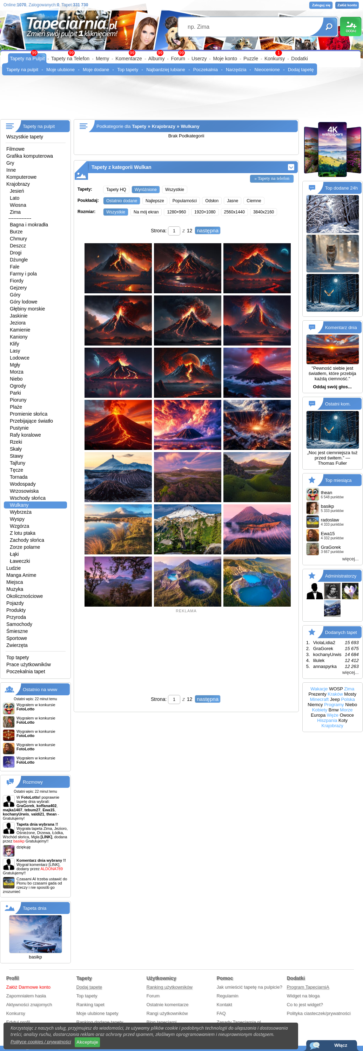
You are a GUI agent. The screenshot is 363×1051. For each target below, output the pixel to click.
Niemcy (315, 704)
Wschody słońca (28, 498)
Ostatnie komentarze (168, 1004)
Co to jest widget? (305, 1004)
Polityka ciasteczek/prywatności (319, 1013)
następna (208, 230)
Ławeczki (20, 561)
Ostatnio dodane (121, 200)
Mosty (350, 694)
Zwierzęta (17, 645)
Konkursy (274, 58)
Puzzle (250, 58)
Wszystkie (174, 189)
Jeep (335, 699)
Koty (343, 720)
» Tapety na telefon (271, 178)
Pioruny (18, 400)
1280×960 (176, 212)
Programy (334, 704)
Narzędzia (236, 69)
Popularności (185, 200)
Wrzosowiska (24, 491)
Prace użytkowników (28, 664)
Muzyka (14, 589)
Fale (14, 266)
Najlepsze (155, 200)
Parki (15, 393)
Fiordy (16, 281)
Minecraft (319, 699)
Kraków (335, 694)
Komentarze (128, 58)
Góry (15, 295)
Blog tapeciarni (162, 1022)
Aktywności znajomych (29, 1004)
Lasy (15, 351)
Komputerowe (21, 177)
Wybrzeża (21, 512)
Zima (15, 212)
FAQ (221, 1013)
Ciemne (254, 200)
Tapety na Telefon (70, 58)
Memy (102, 58)
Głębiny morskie (27, 309)
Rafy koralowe (25, 435)
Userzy (199, 58)
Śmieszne (17, 631)
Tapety (139, 126)
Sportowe (16, 638)
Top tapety (127, 69)
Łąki (14, 554)
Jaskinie (19, 316)
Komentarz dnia (341, 327)
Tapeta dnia (34, 908)
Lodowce (19, 358)
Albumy (156, 58)
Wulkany (19, 505)
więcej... (350, 558)
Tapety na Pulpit (27, 58)
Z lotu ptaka (22, 533)
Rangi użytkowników (167, 1013)
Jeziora (18, 323)
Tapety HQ (116, 189)
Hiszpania (327, 720)
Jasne (232, 200)
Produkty (16, 610)
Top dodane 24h (341, 188)
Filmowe (15, 149)
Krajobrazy (18, 184)
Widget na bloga (303, 995)
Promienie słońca (28, 414)
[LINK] (54, 864)
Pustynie (19, 428)
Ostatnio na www (40, 689)
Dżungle (19, 259)
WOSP (336, 688)
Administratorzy (341, 576)
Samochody (19, 624)
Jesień (17, 191)
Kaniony (19, 337)
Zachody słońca (27, 540)
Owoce (347, 715)
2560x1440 (234, 212)
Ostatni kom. (338, 404)
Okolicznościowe (24, 596)
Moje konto (225, 58)
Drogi (15, 252)
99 (181, 52)
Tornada (19, 477)
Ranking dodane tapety (99, 1022)
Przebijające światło (31, 421)
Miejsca (14, 582)
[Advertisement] (181, 100)
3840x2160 (263, 212)
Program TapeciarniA (308, 987)
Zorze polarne (25, 547)
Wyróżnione (146, 189)
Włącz (340, 1045)
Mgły (15, 365)
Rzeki (16, 442)
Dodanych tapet (341, 632)
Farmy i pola (23, 274)
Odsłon (212, 200)
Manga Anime (21, 575)
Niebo (16, 379)
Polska (348, 699)
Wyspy (17, 519)
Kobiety (319, 709)
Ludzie (13, 568)
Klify (14, 344)
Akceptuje (87, 1042)
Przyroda (16, 617)
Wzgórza (19, 526)
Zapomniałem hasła (26, 995)
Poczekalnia (205, 69)
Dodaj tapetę (301, 69)
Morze (346, 709)
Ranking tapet (90, 1004)
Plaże (16, 407)
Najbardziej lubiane (165, 69)
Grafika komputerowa (29, 156)
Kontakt (224, 1004)
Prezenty (317, 694)
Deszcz (18, 245)
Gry (10, 163)
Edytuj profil (18, 1022)
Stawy (16, 456)
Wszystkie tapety (24, 136)
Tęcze (16, 470)
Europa (318, 715)
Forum (178, 58)
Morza (16, 372)
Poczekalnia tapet (25, 671)
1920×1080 (204, 212)
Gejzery (18, 288)
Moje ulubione (60, 69)
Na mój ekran (146, 212)
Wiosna (18, 205)
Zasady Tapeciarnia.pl (239, 1022)
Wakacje (319, 688)
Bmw (334, 709)
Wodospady (23, 484)
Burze (16, 231)
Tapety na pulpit (22, 69)
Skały (16, 449)
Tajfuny (17, 463)
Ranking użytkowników (170, 987)
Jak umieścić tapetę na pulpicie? (249, 987)
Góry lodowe (24, 302)
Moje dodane (96, 69)
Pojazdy (15, 603)
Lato (14, 198)
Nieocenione (267, 69)
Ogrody (18, 386)
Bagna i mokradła (29, 224)
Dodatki (299, 58)
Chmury (18, 238)
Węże (332, 715)
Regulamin (227, 995)
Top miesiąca (338, 480)
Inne (11, 170)
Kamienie (20, 330)
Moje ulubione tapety (97, 1013)
